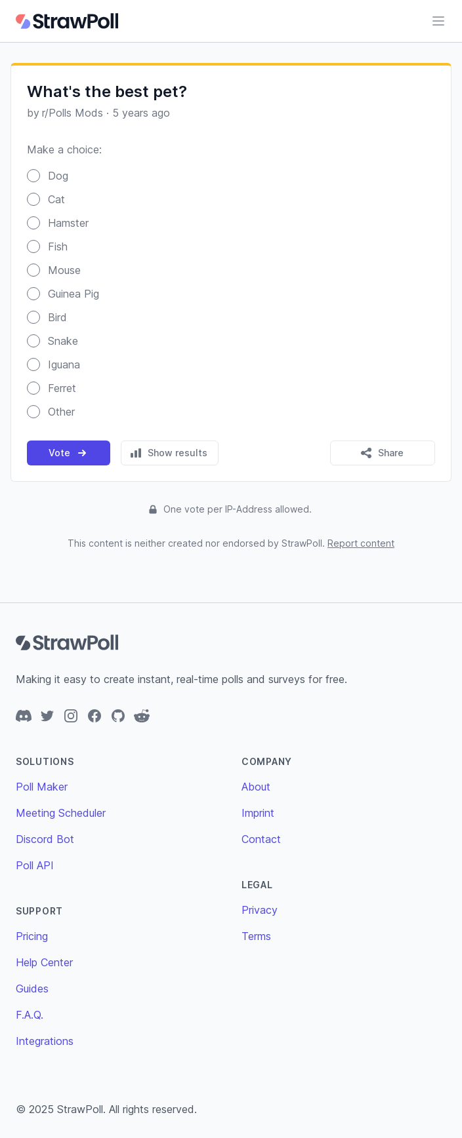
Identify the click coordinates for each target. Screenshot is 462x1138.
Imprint (258, 812)
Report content (360, 543)
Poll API (35, 865)
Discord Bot (45, 839)
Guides (32, 988)
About (256, 786)
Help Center (44, 962)
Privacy (260, 909)
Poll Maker (42, 786)
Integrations (45, 1041)
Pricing (32, 936)
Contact (261, 839)
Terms (256, 936)
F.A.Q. (29, 1014)
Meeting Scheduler (61, 812)
